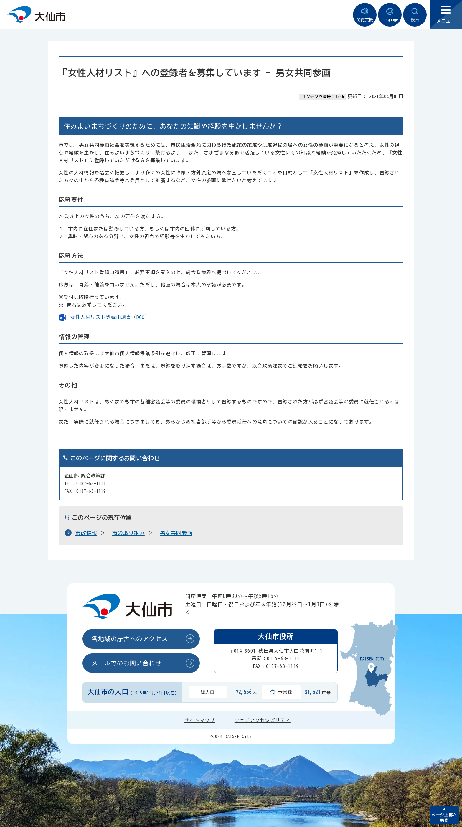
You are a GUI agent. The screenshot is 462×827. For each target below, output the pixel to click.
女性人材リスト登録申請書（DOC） (110, 317)
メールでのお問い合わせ (127, 663)
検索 (414, 15)
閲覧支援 (364, 15)
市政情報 (86, 533)
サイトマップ (199, 720)
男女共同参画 (176, 533)
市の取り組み (128, 533)
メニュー (446, 14)
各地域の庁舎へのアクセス (130, 639)
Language (389, 15)
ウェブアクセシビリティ (263, 720)
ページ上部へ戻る (444, 817)
